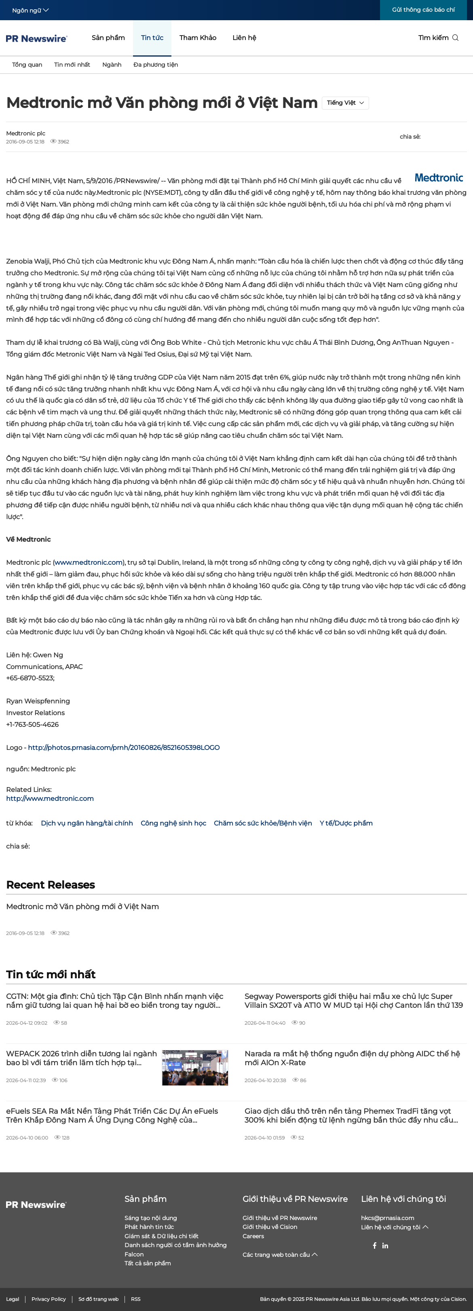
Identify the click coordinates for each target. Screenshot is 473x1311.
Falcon (134, 1254)
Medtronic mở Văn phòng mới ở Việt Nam (82, 907)
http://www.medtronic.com (50, 798)
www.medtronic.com (88, 562)
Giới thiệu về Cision (270, 1227)
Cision (458, 1299)
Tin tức (152, 38)
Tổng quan (27, 64)
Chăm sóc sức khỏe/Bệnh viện (263, 823)
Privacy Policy (49, 1299)
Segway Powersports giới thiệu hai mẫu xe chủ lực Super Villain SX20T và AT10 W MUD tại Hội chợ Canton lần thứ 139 (354, 1001)
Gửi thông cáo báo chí (423, 9)
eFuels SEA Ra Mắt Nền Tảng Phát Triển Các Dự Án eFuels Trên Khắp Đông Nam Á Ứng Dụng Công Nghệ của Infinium (112, 1116)
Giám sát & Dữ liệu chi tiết (161, 1236)
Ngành (111, 64)
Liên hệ (244, 38)
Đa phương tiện (155, 64)
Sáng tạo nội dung (151, 1218)
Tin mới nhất (72, 64)
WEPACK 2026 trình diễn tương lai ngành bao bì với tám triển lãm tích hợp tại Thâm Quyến (81, 1058)
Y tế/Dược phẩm (346, 823)
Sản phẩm (108, 38)
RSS (135, 1299)
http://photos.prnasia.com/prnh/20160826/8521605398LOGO (124, 748)
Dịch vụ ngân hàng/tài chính (87, 823)
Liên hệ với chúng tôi (403, 1199)
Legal (12, 1299)
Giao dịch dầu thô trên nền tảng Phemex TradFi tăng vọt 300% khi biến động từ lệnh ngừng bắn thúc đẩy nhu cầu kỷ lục (349, 1116)
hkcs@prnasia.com (387, 1218)
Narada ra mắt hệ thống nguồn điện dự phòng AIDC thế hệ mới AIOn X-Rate (352, 1058)
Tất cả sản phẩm (148, 1263)
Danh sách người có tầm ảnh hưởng (176, 1245)
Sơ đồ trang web (98, 1299)
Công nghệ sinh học (173, 823)
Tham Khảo (197, 38)
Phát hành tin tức (149, 1227)
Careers (253, 1236)
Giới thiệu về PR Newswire (295, 1199)
